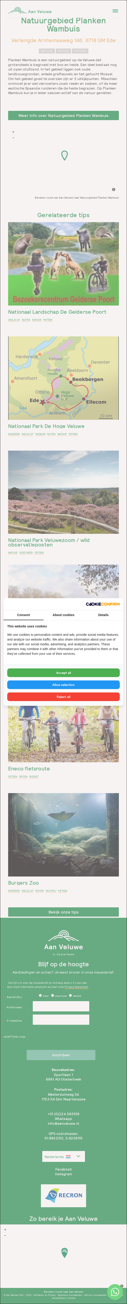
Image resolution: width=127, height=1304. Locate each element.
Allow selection (63, 685)
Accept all (63, 673)
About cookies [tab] (63, 615)
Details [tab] (103, 615)
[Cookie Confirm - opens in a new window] (103, 604)
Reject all (63, 697)
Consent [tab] (23, 615)
